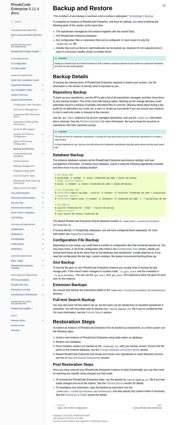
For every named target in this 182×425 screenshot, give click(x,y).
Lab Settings (17, 217)
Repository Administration (23, 198)
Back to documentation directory (26, 35)
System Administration (21, 100)
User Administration (20, 193)
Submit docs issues (99, 421)
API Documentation (20, 280)
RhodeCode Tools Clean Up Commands (27, 181)
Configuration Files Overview (27, 104)
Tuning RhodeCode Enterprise (23, 154)
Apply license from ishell (25, 188)
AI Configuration (18, 63)
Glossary (15, 330)
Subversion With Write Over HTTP (27, 115)
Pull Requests (17, 239)
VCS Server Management (26, 109)
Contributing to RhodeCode (24, 294)
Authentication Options (22, 207)
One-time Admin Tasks (24, 176)
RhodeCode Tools (19, 285)
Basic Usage (17, 260)
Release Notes (18, 320)
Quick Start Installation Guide (25, 80)
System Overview (19, 95)
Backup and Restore (24, 149)
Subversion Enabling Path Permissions (26, 123)
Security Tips (17, 203)
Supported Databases (21, 85)
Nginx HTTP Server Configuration (23, 142)
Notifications (17, 234)
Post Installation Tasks (21, 90)
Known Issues (17, 325)
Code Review (17, 244)
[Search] (27, 21)
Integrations (16, 249)
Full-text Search (21, 161)
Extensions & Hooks (20, 289)
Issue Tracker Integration (23, 212)
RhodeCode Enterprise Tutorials (22, 266)
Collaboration (17, 229)
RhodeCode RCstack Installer (25, 51)
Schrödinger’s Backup (141, 16)
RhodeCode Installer (21, 308)
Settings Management (24, 166)
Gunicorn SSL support (24, 129)
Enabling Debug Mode (24, 171)
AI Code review (18, 68)
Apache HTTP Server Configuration (24, 135)
